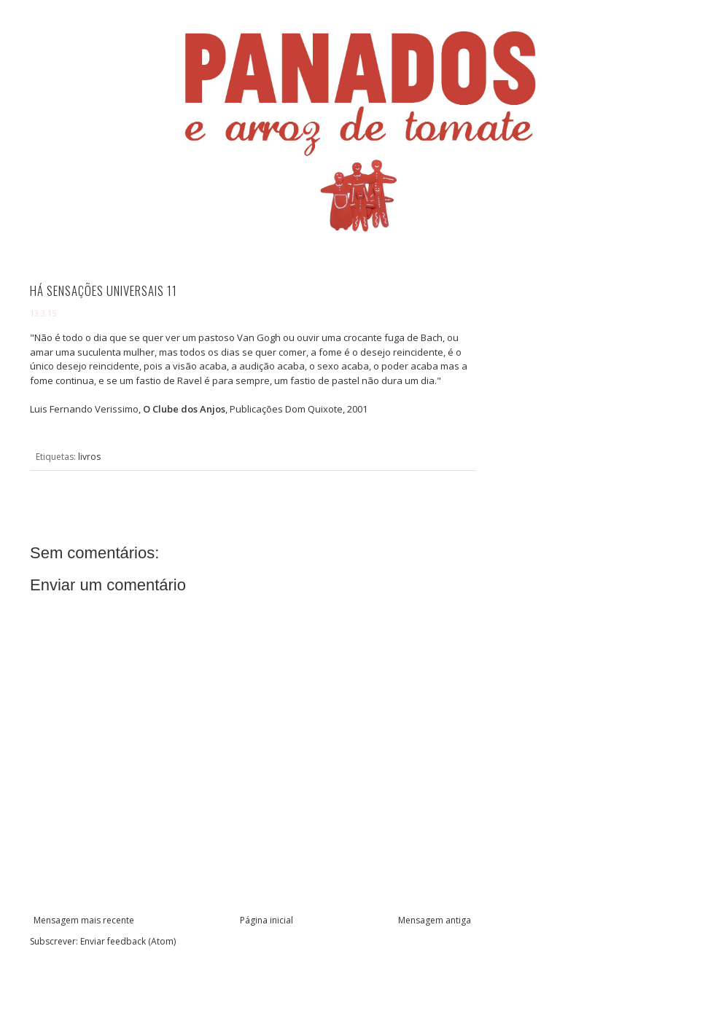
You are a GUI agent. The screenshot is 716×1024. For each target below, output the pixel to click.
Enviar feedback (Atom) (128, 941)
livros (89, 456)
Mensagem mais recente (84, 920)
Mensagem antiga (434, 920)
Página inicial (266, 920)
